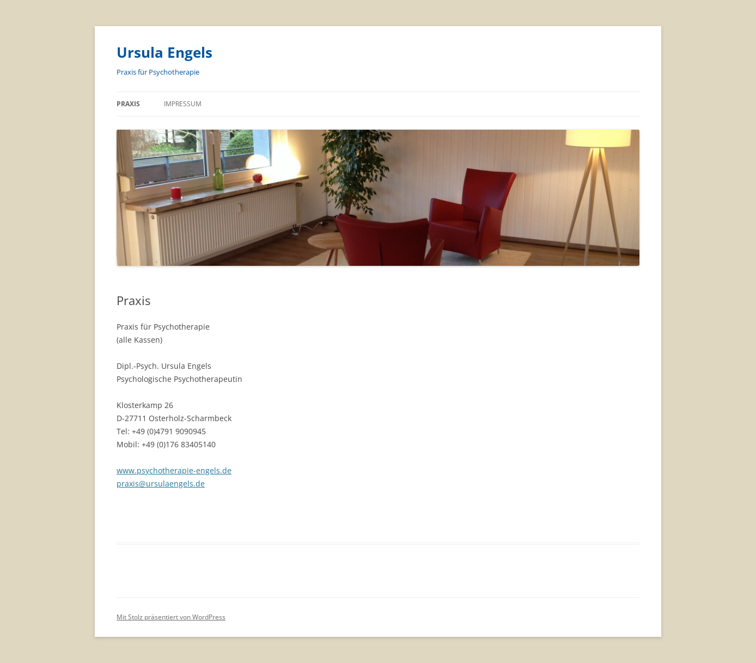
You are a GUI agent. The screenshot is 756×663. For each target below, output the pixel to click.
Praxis (128, 103)
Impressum (183, 103)
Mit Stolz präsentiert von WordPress (171, 617)
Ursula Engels (164, 52)
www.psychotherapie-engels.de (174, 470)
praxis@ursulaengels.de (161, 483)
